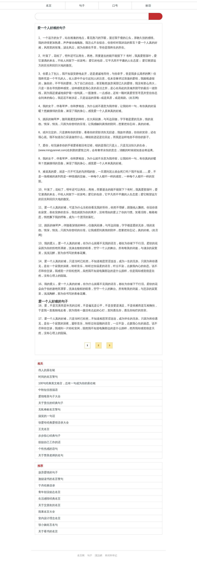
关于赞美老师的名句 (50, 455)
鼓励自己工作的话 (49, 442)
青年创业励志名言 (49, 492)
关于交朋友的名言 (49, 505)
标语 (148, 5)
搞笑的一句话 (46, 416)
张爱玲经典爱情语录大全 (53, 422)
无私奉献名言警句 (49, 409)
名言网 (134, 97)
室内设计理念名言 (49, 518)
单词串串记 (111, 555)
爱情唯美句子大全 (49, 396)
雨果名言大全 (46, 511)
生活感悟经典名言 (49, 498)
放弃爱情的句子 (48, 472)
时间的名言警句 (48, 376)
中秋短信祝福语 (48, 389)
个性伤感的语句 (48, 448)
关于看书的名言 (48, 531)
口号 (115, 5)
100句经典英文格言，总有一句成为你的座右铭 (67, 383)
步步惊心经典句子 (49, 435)
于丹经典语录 (46, 485)
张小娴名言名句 (48, 524)
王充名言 (43, 429)
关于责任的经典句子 (50, 402)
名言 (48, 5)
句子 (82, 5)
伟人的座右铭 (46, 370)
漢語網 (98, 555)
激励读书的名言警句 (50, 478)
